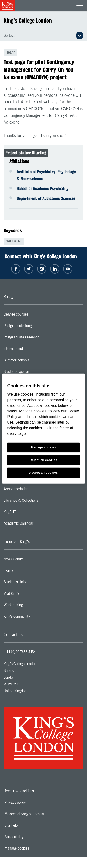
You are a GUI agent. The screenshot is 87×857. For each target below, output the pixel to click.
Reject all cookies (43, 459)
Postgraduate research (40, 338)
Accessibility (30, 837)
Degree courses (34, 316)
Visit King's (30, 595)
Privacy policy (31, 802)
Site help (27, 825)
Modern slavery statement (40, 814)
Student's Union (34, 583)
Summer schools (35, 361)
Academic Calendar (37, 525)
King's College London (28, 21)
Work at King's (33, 606)
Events (27, 572)
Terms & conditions (35, 791)
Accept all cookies (43, 472)
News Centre (32, 560)
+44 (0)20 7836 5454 (20, 652)
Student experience (37, 373)
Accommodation (34, 490)
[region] (43, 429)
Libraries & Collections (39, 502)
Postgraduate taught (38, 327)
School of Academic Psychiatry (42, 188)
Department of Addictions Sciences (46, 198)
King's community (35, 618)
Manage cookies (33, 848)
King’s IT (28, 513)
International (32, 350)
